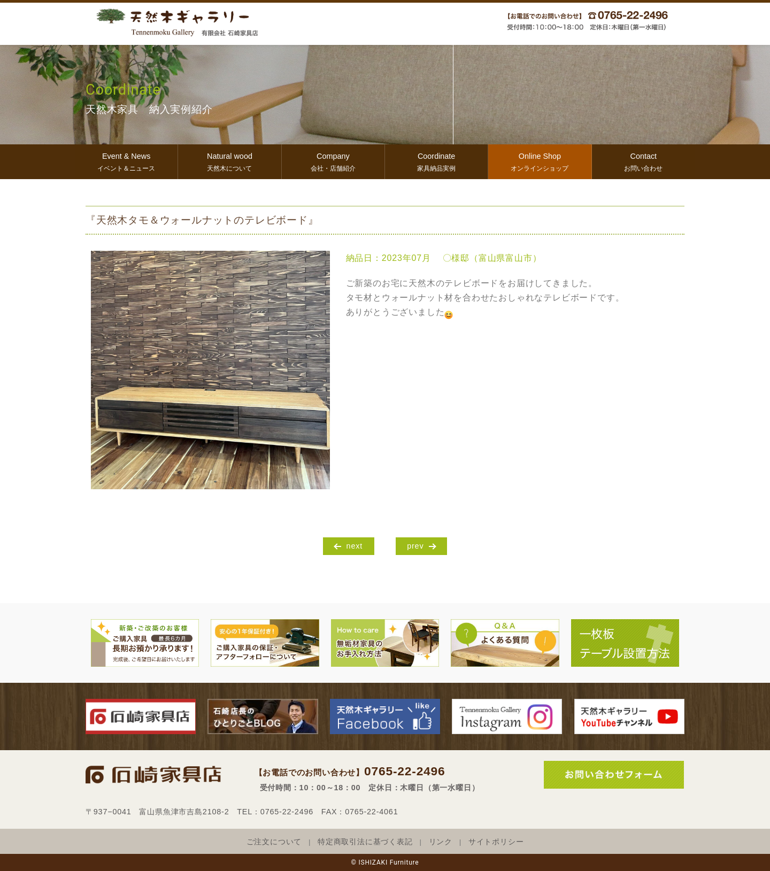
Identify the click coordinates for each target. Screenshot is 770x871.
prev (415, 546)
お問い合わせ (643, 161)
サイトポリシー (496, 842)
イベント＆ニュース (126, 161)
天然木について (229, 161)
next (354, 546)
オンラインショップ (539, 161)
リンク (440, 842)
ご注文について (274, 842)
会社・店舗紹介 (333, 161)
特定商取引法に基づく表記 (365, 842)
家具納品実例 (436, 161)
